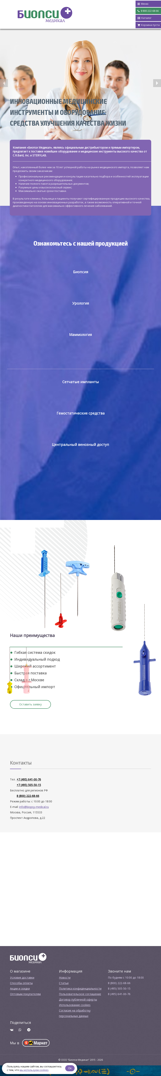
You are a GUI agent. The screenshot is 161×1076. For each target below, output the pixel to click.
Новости (65, 977)
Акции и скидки (20, 988)
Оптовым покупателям (25, 994)
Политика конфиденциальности (80, 988)
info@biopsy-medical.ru (34, 807)
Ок (70, 1068)
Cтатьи (64, 983)
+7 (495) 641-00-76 (29, 779)
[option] (80, 88)
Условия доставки (22, 977)
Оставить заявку (30, 704)
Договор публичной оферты (78, 999)
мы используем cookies (34, 1070)
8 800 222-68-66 (148, 11)
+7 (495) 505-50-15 (29, 785)
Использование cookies (74, 1005)
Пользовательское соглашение (80, 994)
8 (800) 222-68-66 (28, 796)
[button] (4, 83)
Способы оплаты (21, 983)
